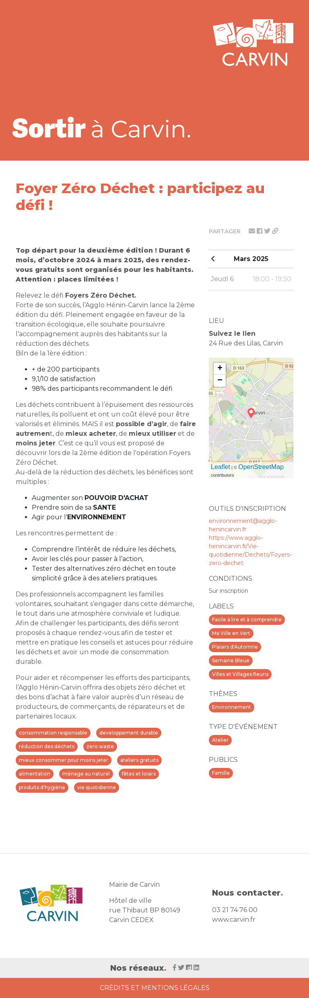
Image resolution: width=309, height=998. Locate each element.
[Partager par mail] (253, 231)
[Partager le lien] (275, 231)
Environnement (231, 707)
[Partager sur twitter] (268, 231)
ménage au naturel (86, 774)
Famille (221, 773)
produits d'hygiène (42, 787)
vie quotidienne (96, 787)
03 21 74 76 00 (235, 910)
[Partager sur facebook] (260, 231)
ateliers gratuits (139, 760)
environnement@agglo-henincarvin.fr (243, 525)
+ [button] (219, 369)
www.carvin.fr (233, 919)
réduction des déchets (46, 746)
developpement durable (128, 733)
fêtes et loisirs (139, 774)
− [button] (219, 381)
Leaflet (220, 466)
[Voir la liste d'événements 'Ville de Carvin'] (104, 127)
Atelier (220, 740)
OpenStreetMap (261, 466)
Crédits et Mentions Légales (155, 988)
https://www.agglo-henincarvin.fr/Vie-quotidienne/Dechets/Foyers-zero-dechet (250, 550)
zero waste (100, 746)
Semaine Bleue (230, 660)
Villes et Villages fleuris (240, 674)
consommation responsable (53, 733)
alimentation (34, 774)
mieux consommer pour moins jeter (63, 760)
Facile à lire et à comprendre (247, 619)
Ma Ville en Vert (231, 633)
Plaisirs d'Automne (235, 647)
